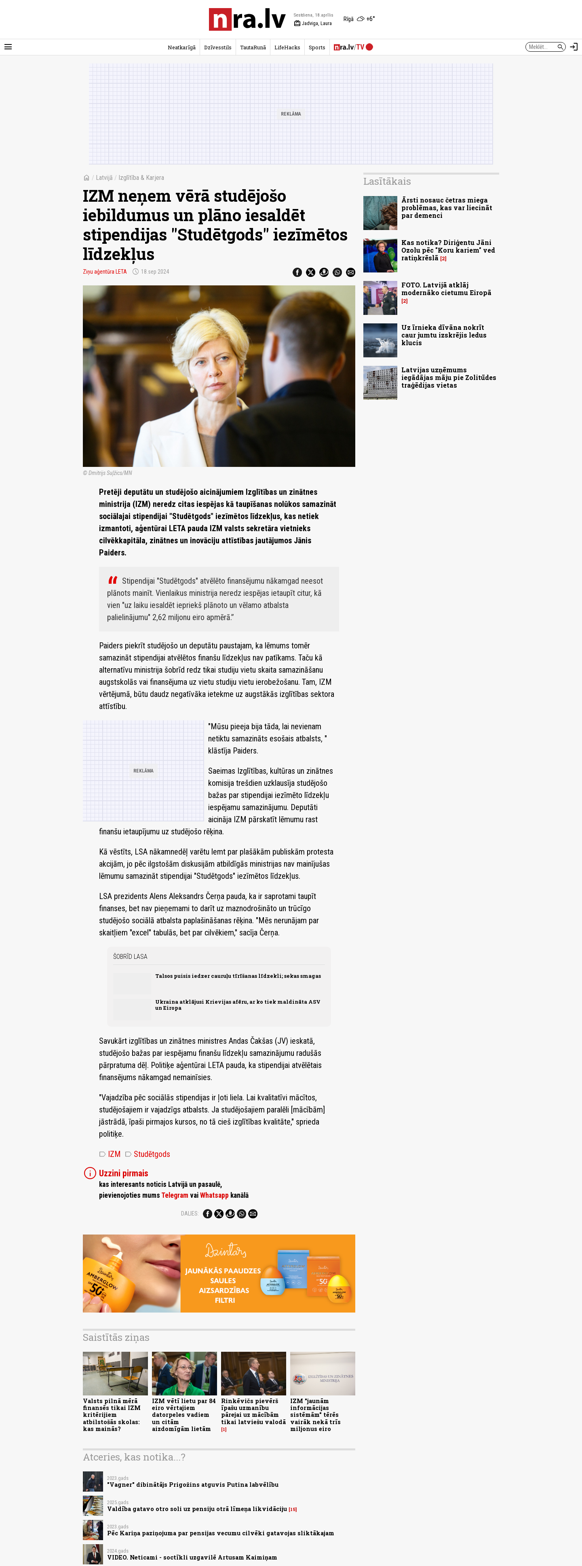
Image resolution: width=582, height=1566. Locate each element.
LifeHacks (287, 47)
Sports (317, 47)
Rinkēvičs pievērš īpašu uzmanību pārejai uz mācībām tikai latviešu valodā (253, 1411)
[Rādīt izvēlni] (8, 47)
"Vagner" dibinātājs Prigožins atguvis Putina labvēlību (192, 1484)
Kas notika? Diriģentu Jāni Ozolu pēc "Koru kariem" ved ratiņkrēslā (448, 250)
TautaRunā (253, 47)
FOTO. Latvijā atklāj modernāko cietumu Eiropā (446, 289)
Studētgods (147, 1154)
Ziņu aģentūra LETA (105, 271)
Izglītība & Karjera (141, 178)
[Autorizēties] (574, 47)
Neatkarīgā (182, 47)
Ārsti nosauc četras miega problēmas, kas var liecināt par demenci (446, 207)
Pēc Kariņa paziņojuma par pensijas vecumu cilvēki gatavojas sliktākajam (220, 1533)
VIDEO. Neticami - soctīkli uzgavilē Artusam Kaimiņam (192, 1557)
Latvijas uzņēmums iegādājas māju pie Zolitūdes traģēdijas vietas (448, 377)
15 (292, 1509)
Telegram (174, 1195)
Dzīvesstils (218, 47)
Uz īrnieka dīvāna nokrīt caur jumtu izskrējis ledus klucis (444, 335)
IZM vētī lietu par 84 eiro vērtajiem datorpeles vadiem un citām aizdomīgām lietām (184, 1415)
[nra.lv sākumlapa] (247, 19)
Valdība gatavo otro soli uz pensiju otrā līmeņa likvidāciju (197, 1509)
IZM (110, 1154)
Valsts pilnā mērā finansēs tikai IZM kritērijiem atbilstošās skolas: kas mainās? (112, 1415)
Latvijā (104, 178)
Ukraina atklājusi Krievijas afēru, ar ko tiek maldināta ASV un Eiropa (238, 1004)
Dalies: (190, 1213)
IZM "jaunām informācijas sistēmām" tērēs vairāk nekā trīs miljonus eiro (315, 1415)
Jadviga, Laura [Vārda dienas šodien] (313, 23)
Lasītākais (387, 181)
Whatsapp (214, 1195)
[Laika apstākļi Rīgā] (359, 19)
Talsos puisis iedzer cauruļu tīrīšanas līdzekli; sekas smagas (238, 976)
